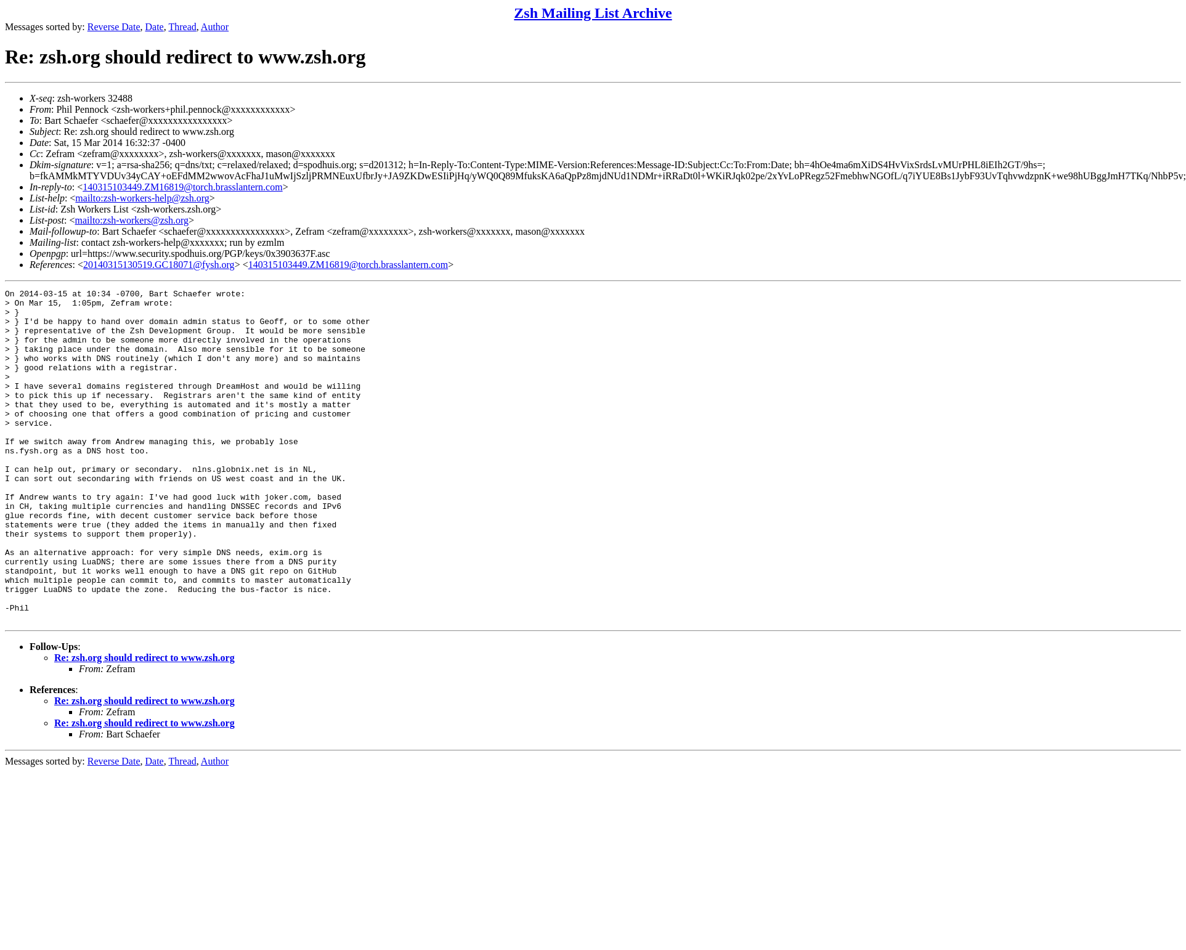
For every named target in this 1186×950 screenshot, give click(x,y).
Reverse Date (113, 27)
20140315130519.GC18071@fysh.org (159, 264)
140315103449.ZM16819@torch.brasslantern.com (182, 187)
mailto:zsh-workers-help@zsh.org (142, 198)
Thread (182, 27)
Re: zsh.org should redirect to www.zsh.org (144, 724)
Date (154, 27)
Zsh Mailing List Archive (593, 13)
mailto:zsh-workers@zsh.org (132, 220)
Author (215, 27)
